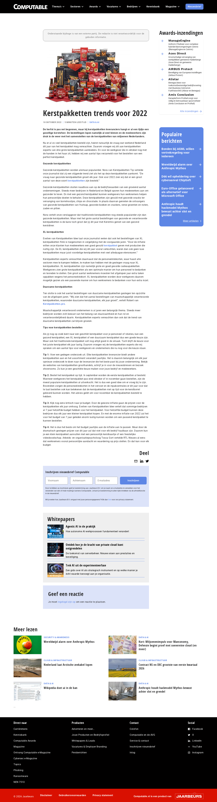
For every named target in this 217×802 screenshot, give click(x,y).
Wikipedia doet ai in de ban (60, 688)
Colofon (134, 729)
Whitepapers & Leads (83, 740)
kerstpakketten (76, 180)
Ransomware (21, 776)
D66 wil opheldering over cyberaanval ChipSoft (178, 178)
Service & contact (139, 740)
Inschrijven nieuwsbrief (142, 746)
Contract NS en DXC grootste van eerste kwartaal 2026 (168, 666)
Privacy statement (103, 795)
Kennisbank (20, 734)
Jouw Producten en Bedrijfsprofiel (90, 734)
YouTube (197, 746)
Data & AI (94, 122)
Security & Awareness (56, 637)
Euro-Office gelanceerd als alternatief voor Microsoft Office (177, 192)
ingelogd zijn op (66, 601)
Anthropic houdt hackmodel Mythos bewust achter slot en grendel (176, 209)
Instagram (198, 752)
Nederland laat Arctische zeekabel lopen (68, 665)
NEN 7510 (19, 782)
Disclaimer (46, 795)
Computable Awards (25, 740)
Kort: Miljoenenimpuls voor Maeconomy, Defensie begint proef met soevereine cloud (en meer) (168, 645)
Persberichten (79, 752)
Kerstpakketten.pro (54, 304)
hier (109, 500)
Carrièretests (21, 729)
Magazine (19, 746)
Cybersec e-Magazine (25, 758)
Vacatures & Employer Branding (89, 746)
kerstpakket (110, 245)
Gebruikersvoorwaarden (72, 795)
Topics (17, 764)
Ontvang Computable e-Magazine (32, 752)
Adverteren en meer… (83, 729)
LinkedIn (197, 740)
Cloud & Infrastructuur (58, 660)
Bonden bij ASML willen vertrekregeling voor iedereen (177, 152)
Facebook (197, 729)
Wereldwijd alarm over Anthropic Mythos (176, 166)
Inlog (132, 752)
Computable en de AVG (142, 734)
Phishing (18, 770)
